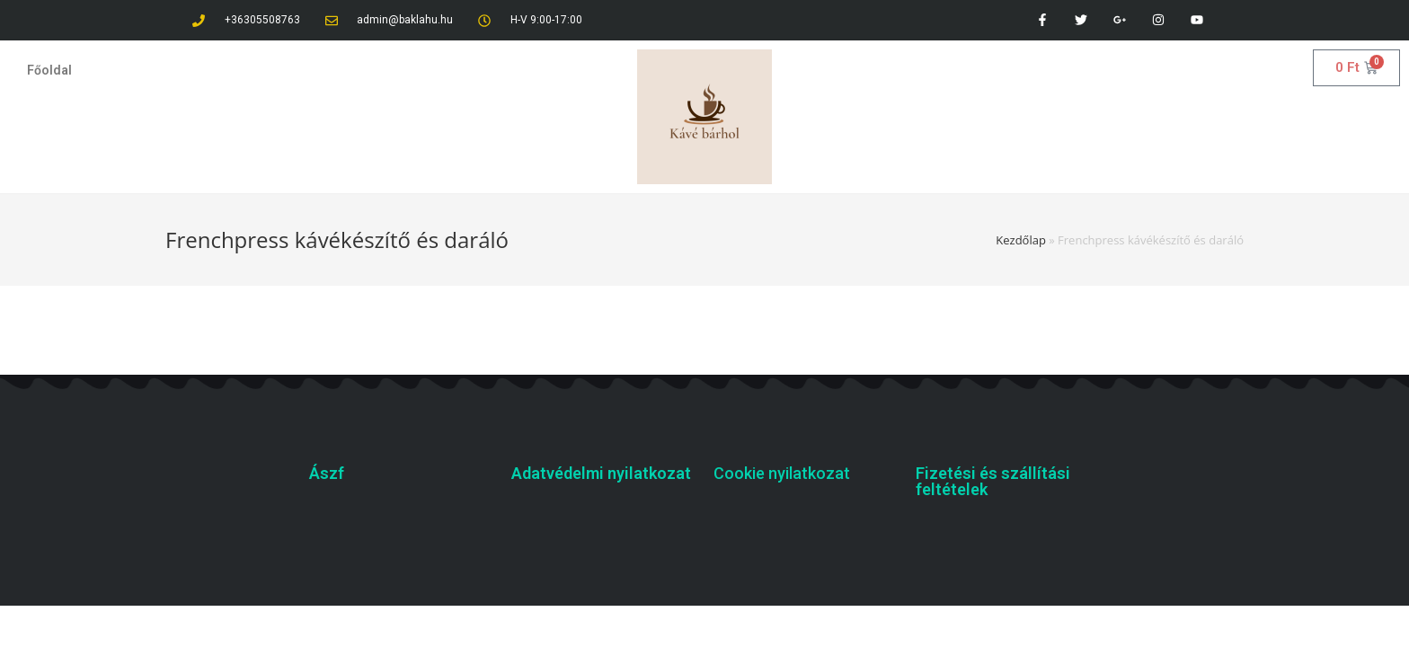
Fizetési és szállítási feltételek (993, 481)
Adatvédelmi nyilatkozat (601, 473)
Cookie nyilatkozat (781, 473)
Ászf (326, 473)
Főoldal (49, 70)
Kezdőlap (1021, 240)
